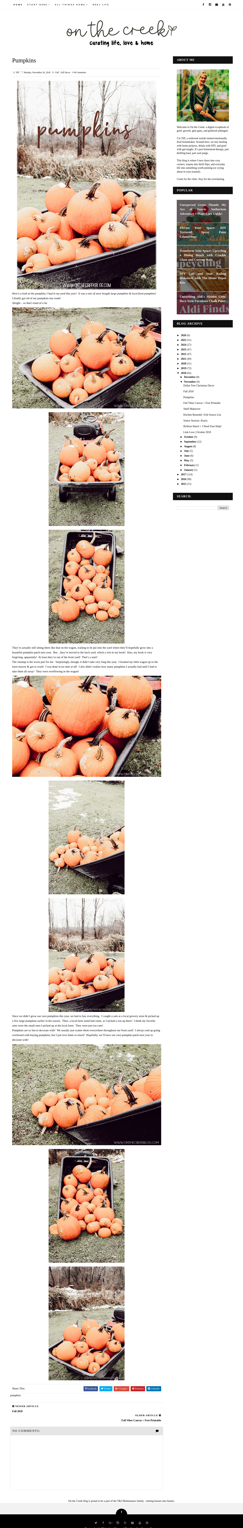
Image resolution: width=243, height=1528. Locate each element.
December (190, 376)
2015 (184, 484)
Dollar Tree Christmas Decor (198, 385)
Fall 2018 (188, 391)
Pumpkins (188, 397)
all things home (70, 4)
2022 (184, 354)
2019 (184, 368)
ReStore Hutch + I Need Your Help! (202, 426)
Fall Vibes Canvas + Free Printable (201, 403)
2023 (184, 349)
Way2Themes (115, 1519)
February (189, 465)
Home (18, 4)
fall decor (65, 72)
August (188, 446)
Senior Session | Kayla (195, 420)
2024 (184, 344)
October (189, 437)
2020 (184, 363)
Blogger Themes (149, 1519)
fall (57, 72)
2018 (184, 372)
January (189, 469)
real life (101, 4)
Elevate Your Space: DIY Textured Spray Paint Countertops (202, 232)
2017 (184, 474)
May (187, 460)
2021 (184, 358)
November (190, 381)
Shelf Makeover (191, 408)
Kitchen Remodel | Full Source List (202, 414)
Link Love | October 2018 (197, 432)
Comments (80, 72)
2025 (184, 339)
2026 (184, 335)
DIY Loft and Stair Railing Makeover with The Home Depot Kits (202, 278)
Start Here (37, 4)
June (187, 455)
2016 (184, 479)
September (190, 441)
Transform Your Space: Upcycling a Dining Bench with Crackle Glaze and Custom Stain (202, 255)
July (186, 451)
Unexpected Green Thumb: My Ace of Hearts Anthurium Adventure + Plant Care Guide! (202, 209)
